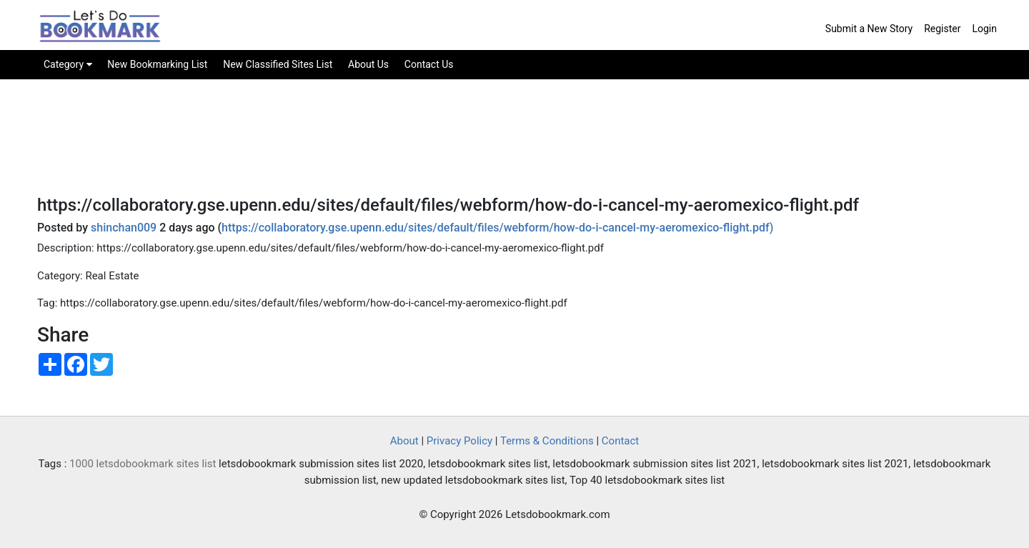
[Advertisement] (514, 147)
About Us (368, 64)
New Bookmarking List (157, 64)
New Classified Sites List (277, 64)
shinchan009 (123, 227)
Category (68, 64)
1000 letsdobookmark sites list (142, 463)
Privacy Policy (459, 440)
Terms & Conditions (547, 440)
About (404, 440)
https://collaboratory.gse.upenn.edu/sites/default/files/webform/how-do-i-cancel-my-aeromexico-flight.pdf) (497, 227)
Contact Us (429, 64)
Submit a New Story (869, 28)
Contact (620, 440)
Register (942, 28)
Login (984, 28)
